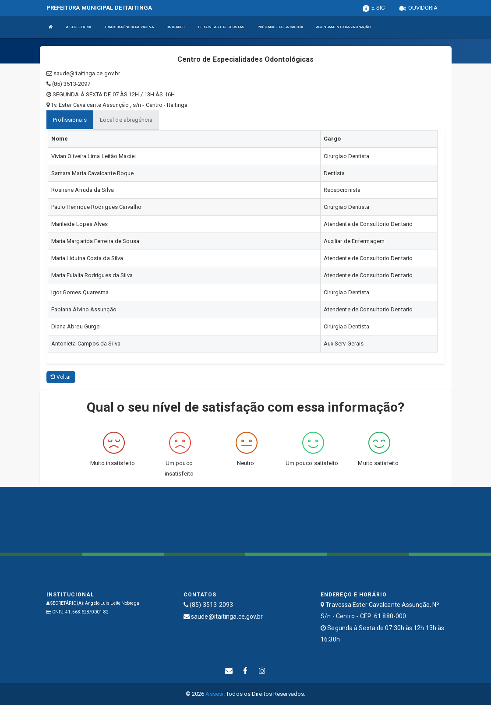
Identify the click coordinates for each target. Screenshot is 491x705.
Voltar (61, 377)
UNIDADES (176, 27)
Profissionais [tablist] (70, 119)
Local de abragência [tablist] (126, 119)
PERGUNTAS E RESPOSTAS (221, 27)
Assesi (214, 694)
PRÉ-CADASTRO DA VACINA (280, 27)
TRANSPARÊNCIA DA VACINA (129, 27)
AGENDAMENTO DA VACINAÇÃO (343, 27)
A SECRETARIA (78, 27)
